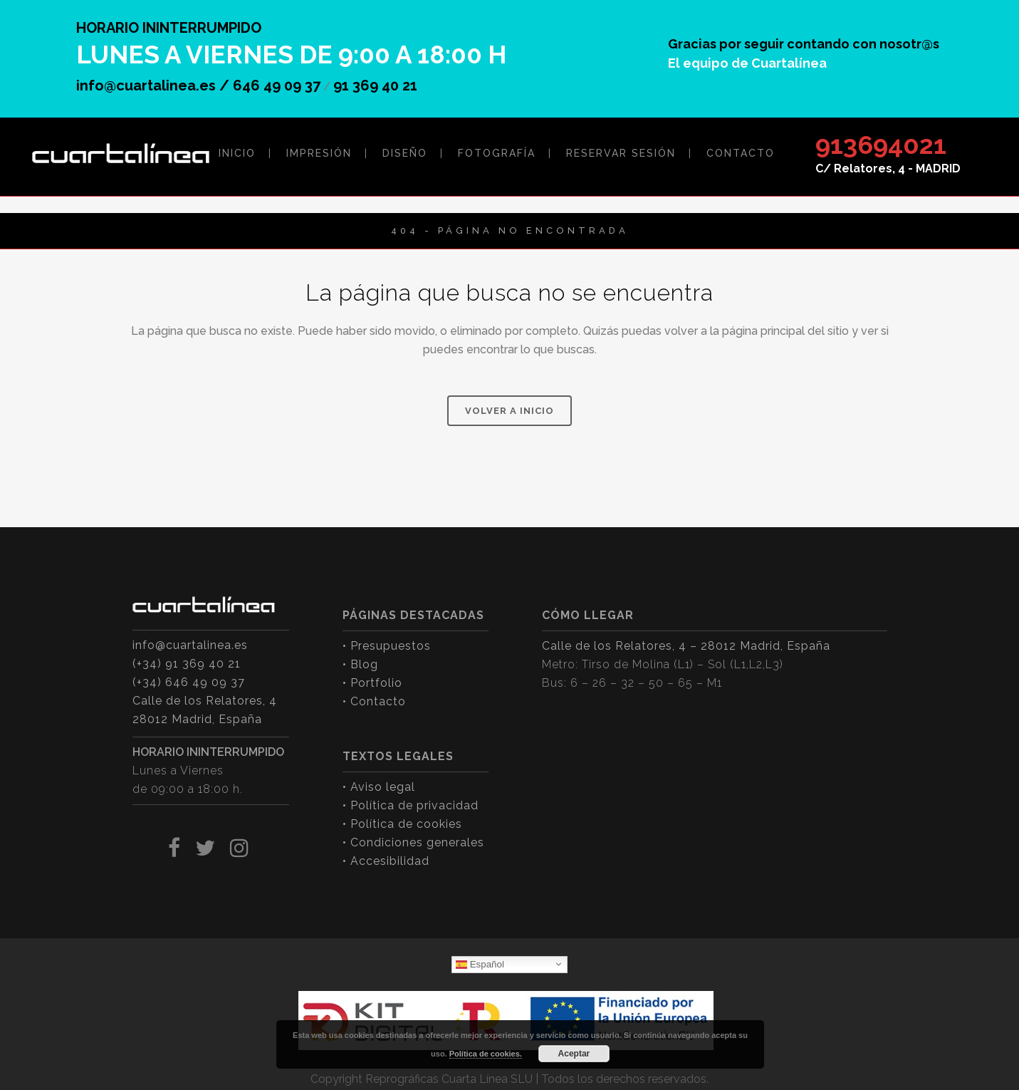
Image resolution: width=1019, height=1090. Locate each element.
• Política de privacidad (411, 805)
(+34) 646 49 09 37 (188, 682)
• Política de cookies (402, 824)
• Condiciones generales (413, 842)
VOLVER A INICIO (509, 410)
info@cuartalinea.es (190, 645)
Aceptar (574, 1054)
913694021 (880, 145)
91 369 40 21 (375, 85)
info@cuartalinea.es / (154, 85)
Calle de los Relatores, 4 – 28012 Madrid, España (686, 646)
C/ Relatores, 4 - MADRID (888, 168)
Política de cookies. (485, 1053)
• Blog (360, 664)
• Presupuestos (387, 646)
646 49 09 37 (276, 85)
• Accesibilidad (386, 861)
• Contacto (374, 701)
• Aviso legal (379, 787)
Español (480, 964)
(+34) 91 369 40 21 (186, 663)
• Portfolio (372, 683)
